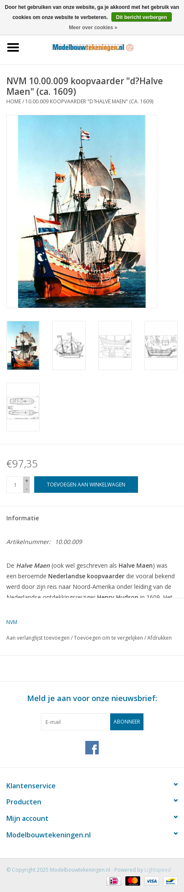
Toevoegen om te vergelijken (109, 637)
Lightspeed (157, 869)
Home (13, 101)
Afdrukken (159, 637)
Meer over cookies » (93, 27)
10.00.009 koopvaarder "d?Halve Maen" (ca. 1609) (89, 101)
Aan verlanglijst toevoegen (38, 637)
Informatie (22, 518)
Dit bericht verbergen (141, 17)
